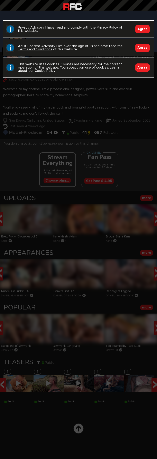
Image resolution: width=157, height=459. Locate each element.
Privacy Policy (107, 27)
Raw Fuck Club (72, 6)
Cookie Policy (45, 70)
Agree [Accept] (142, 29)
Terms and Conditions (35, 49)
